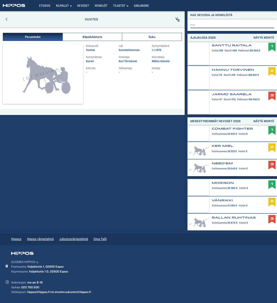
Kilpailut (62, 5)
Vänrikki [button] (222, 200)
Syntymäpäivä (160, 45)
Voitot (215, 50)
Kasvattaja (158, 56)
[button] (6, 19)
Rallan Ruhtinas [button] (234, 217)
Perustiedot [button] (33, 37)
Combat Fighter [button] (232, 128)
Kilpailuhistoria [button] (92, 37)
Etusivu (44, 5)
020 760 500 (30, 287)
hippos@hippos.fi (38, 292)
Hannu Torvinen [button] (233, 69)
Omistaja (124, 56)
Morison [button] (223, 183)
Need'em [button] (222, 163)
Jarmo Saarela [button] (232, 94)
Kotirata (90, 68)
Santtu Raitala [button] (232, 45)
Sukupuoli (92, 45)
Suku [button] (152, 37)
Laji (121, 45)
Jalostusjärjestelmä (73, 239)
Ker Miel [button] (222, 146)
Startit (227, 50)
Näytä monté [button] (263, 37)
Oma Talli (100, 239)
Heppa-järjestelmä (40, 239)
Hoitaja (156, 68)
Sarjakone (141, 5)
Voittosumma (219, 133)
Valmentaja (125, 68)
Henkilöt (101, 5)
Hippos (16, 239)
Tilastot (119, 5)
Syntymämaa (94, 56)
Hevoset (83, 5)
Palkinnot (242, 50)
